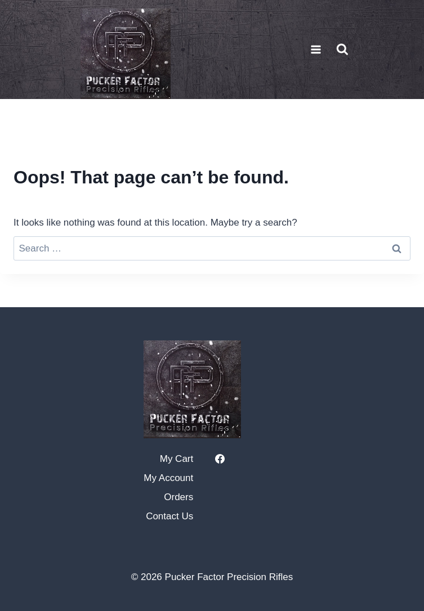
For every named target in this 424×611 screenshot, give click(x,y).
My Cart (177, 458)
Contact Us (169, 516)
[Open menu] (316, 49)
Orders (178, 497)
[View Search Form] (342, 49)
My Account (168, 478)
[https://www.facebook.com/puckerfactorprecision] (219, 459)
